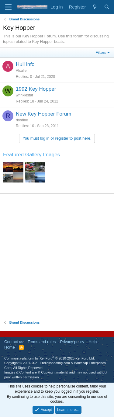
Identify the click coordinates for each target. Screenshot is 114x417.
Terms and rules (42, 341)
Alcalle (21, 70)
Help (93, 341)
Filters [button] (100, 52)
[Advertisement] (57, 257)
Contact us (13, 341)
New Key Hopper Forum (43, 114)
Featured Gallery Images (31, 155)
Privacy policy (72, 341)
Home (9, 347)
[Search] (107, 6)
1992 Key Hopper (36, 89)
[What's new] (95, 6)
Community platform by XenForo (49, 358)
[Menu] (8, 7)
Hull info (25, 64)
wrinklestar (24, 95)
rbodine (22, 120)
